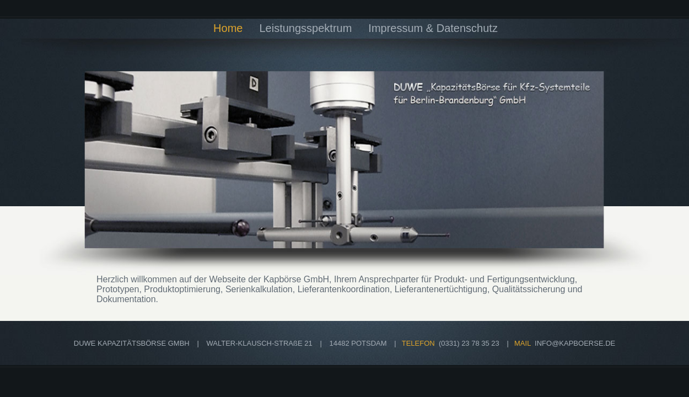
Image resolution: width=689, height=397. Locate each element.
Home (228, 28)
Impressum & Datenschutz (433, 28)
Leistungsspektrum (305, 28)
